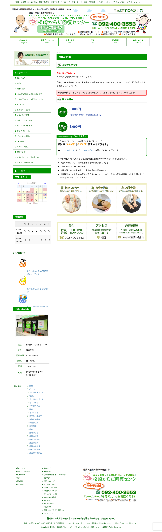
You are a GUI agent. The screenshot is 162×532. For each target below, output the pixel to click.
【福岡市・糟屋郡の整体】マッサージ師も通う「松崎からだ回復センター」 (81, 518)
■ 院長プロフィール (22, 471)
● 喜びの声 (46, 478)
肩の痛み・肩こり (36, 399)
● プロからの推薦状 (49, 497)
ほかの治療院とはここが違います (29, 94)
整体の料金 (70, 40)
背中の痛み (33, 403)
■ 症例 (18, 478)
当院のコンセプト (23, 110)
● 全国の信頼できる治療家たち (53, 510)
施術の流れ (21, 89)
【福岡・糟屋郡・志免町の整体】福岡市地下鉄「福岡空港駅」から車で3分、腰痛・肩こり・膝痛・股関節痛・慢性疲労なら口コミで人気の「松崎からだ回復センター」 (81, 523)
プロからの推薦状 (23, 136)
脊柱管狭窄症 (34, 419)
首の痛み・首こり (36, 393)
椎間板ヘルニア (35, 416)
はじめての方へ (86, 150)
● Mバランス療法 (48, 504)
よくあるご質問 (23, 115)
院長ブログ (21, 152)
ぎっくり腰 (33, 413)
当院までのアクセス (24, 126)
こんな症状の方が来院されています (30, 99)
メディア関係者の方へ (25, 163)
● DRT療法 (46, 500)
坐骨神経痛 (33, 423)
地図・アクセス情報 (24, 120)
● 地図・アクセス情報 (50, 487)
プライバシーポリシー (25, 131)
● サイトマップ (47, 513)
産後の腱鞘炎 (34, 439)
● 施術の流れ (46, 471)
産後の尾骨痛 (34, 449)
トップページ (68, 150)
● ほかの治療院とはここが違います (54, 475)
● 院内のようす (47, 468)
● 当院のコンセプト (49, 481)
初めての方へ (24, 40)
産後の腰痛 (33, 443)
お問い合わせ (138, 40)
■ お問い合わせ (21, 484)
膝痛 (31, 429)
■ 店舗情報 (19, 481)
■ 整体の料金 (20, 475)
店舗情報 (115, 40)
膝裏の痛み (33, 433)
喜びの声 (20, 104)
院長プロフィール (47, 40)
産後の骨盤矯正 (35, 453)
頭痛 (31, 386)
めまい (32, 389)
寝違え (32, 396)
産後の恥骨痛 (34, 446)
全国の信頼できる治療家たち (28, 157)
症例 (92, 40)
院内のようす (22, 83)
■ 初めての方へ (21, 468)
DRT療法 (20, 141)
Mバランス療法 (22, 147)
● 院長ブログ (46, 507)
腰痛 (31, 409)
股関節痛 (33, 426)
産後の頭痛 (33, 436)
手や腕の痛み (34, 406)
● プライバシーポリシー (50, 494)
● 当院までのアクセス (50, 491)
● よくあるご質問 (48, 484)
